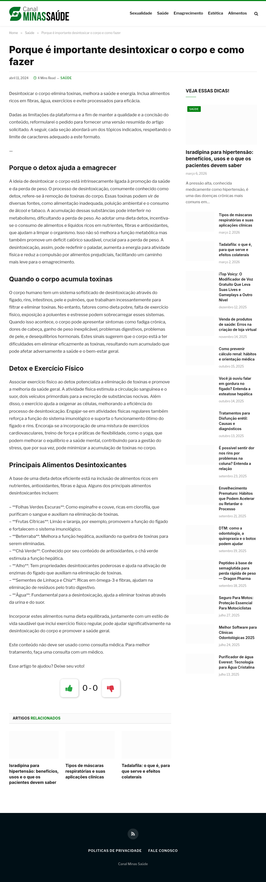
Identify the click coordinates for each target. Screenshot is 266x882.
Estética (215, 13)
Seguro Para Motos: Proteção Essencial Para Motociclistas (236, 602)
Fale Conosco (163, 851)
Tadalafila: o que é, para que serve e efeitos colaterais (146, 771)
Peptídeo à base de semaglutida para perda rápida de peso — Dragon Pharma (237, 571)
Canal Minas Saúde (133, 864)
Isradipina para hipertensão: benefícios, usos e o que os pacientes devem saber (33, 774)
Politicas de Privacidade (115, 851)
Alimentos (237, 13)
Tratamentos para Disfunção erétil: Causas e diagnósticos (234, 421)
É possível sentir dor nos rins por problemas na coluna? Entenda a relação (237, 458)
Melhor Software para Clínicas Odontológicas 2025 (238, 632)
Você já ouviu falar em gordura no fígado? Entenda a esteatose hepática (235, 386)
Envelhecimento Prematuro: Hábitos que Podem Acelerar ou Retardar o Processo (237, 498)
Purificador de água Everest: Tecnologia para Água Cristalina (237, 662)
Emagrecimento (188, 13)
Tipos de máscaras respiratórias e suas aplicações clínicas (85, 771)
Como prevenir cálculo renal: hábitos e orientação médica (237, 354)
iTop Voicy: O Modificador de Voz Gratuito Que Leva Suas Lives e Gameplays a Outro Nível (236, 287)
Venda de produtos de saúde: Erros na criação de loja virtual (238, 324)
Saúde (163, 13)
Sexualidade (141, 13)
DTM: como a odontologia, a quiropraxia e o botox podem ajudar (237, 536)
